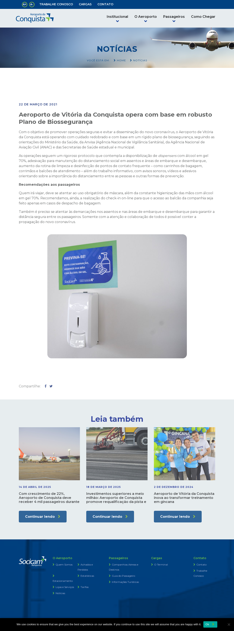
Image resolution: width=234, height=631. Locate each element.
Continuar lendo (40, 517)
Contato (201, 564)
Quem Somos (64, 564)
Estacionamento (63, 580)
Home (121, 60)
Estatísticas (87, 575)
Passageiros (174, 17)
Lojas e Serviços (65, 587)
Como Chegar (203, 17)
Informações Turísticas (125, 582)
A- (31, 4)
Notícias (60, 593)
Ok (207, 624)
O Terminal (161, 564)
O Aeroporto (145, 17)
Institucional (117, 17)
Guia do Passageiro (123, 575)
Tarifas (85, 587)
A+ (24, 4)
